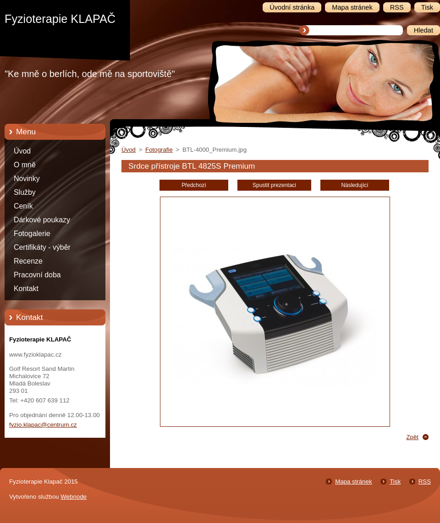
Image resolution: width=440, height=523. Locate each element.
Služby (25, 192)
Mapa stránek (353, 481)
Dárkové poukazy (42, 220)
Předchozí (194, 185)
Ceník (23, 206)
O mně (25, 165)
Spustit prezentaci (274, 185)
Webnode (73, 496)
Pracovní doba (37, 275)
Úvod (22, 151)
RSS (424, 481)
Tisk (395, 481)
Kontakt (26, 288)
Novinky (27, 178)
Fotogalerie (32, 233)
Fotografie (159, 149)
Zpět (412, 437)
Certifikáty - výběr (42, 247)
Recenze (28, 261)
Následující (354, 185)
